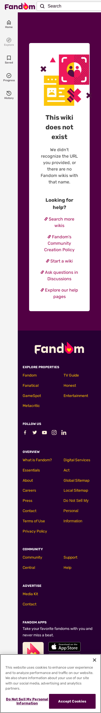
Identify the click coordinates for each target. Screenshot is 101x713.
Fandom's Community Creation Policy (59, 243)
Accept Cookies (72, 701)
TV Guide (71, 375)
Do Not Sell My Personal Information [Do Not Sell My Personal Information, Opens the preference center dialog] (27, 701)
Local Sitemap (76, 490)
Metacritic (31, 405)
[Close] (94, 660)
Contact (29, 511)
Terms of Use (34, 521)
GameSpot (32, 395)
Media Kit (30, 594)
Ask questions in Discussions (59, 275)
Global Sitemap (76, 480)
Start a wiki (59, 261)
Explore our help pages (59, 293)
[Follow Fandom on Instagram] (54, 433)
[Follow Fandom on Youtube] (44, 433)
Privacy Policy (35, 531)
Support (70, 557)
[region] (50, 683)
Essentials (31, 470)
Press (27, 500)
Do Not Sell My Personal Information (76, 510)
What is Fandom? (37, 460)
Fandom (30, 375)
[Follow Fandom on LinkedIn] (63, 433)
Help (67, 567)
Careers (29, 490)
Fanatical (31, 385)
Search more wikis (59, 222)
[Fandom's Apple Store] (64, 646)
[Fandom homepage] (20, 6)
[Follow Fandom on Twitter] (34, 433)
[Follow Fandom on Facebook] (25, 433)
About (28, 480)
